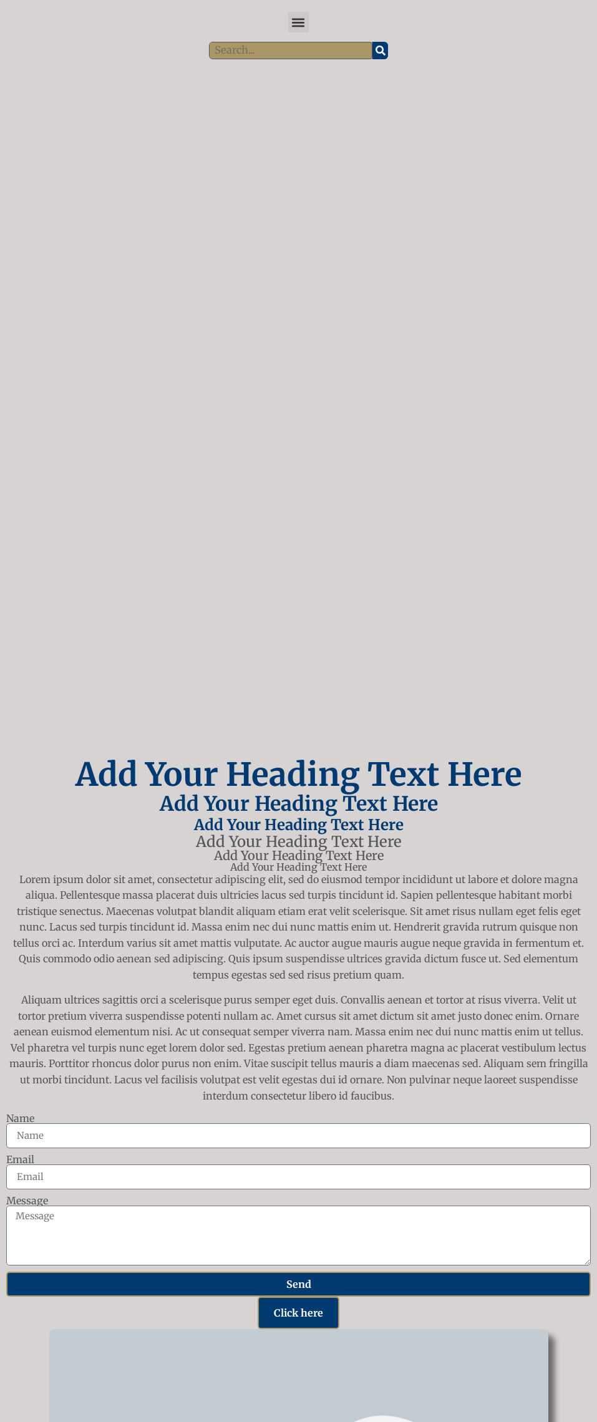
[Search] (380, 50)
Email (20, 1159)
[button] (298, 22)
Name (20, 1118)
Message (27, 1201)
